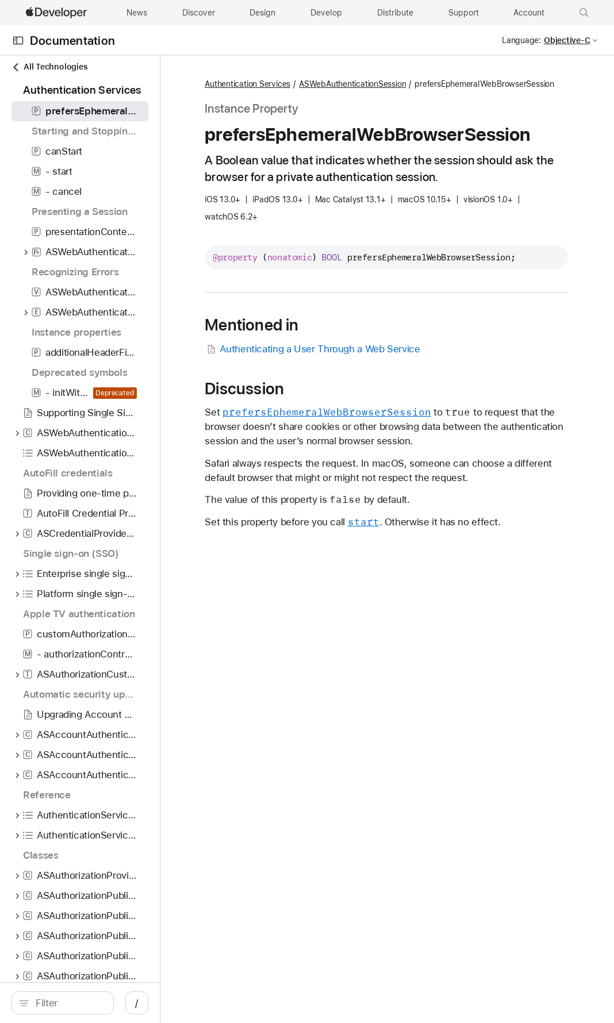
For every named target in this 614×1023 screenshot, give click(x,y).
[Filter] (103, 1003)
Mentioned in (323, 362)
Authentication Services (319, 84)
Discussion (315, 426)
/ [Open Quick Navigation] (206, 1003)
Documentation (72, 40)
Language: (521, 40)
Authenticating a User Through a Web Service (383, 387)
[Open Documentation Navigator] (18, 40)
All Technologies (49, 67)
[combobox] (103, 1003)
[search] (97, 1002)
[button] (584, 12)
